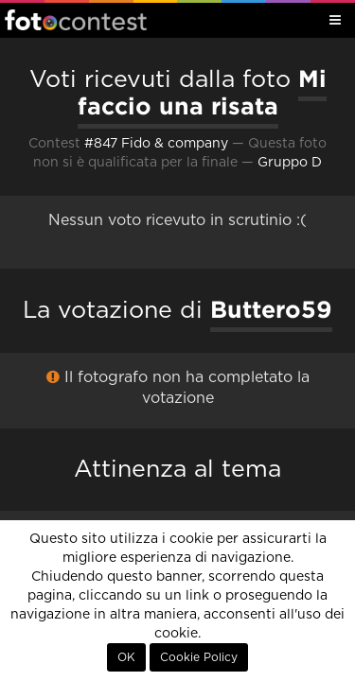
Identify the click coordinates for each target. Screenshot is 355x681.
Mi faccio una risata (202, 92)
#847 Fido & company (156, 143)
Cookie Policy (199, 657)
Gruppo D (289, 162)
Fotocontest (76, 20)
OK (126, 657)
